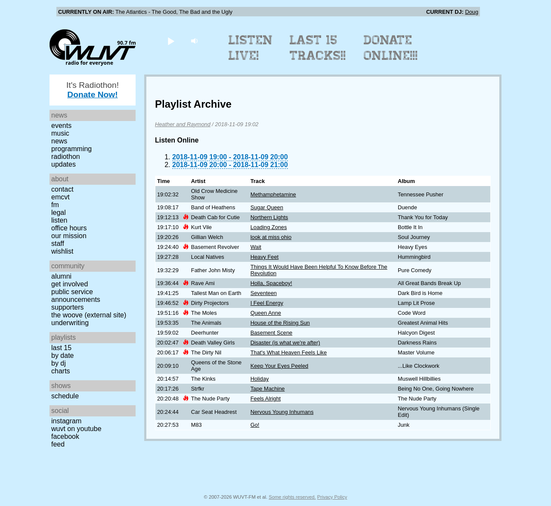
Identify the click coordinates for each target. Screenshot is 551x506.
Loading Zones (269, 227)
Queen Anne (266, 313)
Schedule (65, 396)
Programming (71, 148)
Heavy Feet (265, 257)
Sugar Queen (267, 207)
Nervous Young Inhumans (282, 412)
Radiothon (65, 156)
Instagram (66, 421)
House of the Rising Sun (280, 323)
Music (60, 133)
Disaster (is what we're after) (285, 342)
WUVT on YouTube (76, 428)
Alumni (61, 276)
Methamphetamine (273, 194)
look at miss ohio (271, 237)
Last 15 (61, 347)
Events (61, 125)
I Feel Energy (267, 303)
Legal (58, 212)
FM (55, 204)
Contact (62, 189)
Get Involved (69, 284)
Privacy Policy (332, 497)
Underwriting (70, 322)
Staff (57, 243)
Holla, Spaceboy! (271, 283)
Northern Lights (269, 217)
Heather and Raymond (182, 124)
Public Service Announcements (75, 295)
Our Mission (69, 235)
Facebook (65, 436)
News (59, 141)
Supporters (67, 307)
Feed (58, 444)
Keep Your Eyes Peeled (279, 366)
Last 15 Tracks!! (318, 47)
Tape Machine (268, 388)
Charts (60, 371)
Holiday (260, 379)
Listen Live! (251, 47)
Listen (59, 220)
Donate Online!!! (391, 47)
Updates (63, 164)
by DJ (58, 363)
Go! (255, 425)
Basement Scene (271, 332)
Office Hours (69, 228)
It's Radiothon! (92, 90)
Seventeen (264, 293)
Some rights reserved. (292, 497)
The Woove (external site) (88, 315)
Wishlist (62, 251)
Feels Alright (266, 398)
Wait (256, 247)
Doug (471, 12)
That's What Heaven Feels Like (289, 352)
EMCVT (60, 197)
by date (62, 355)
